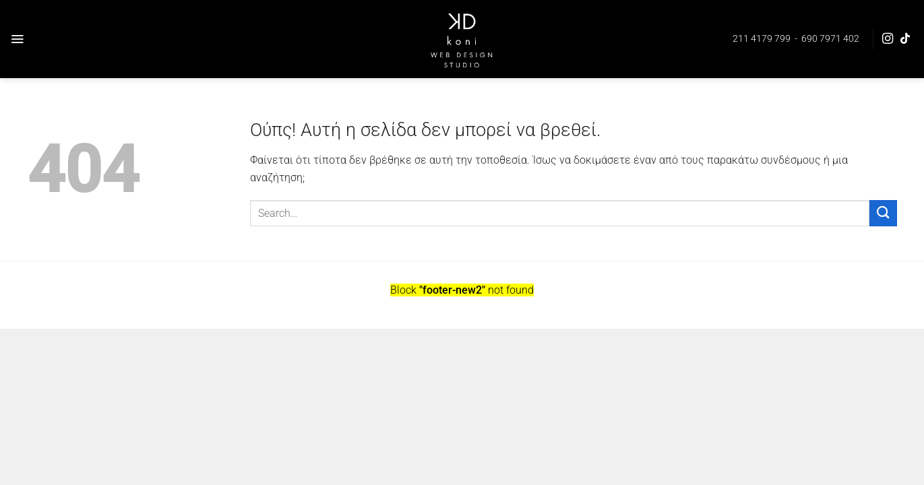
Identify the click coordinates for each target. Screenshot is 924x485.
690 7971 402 (830, 38)
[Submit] (882, 213)
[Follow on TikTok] (905, 39)
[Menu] (17, 39)
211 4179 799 (762, 38)
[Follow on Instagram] (887, 39)
